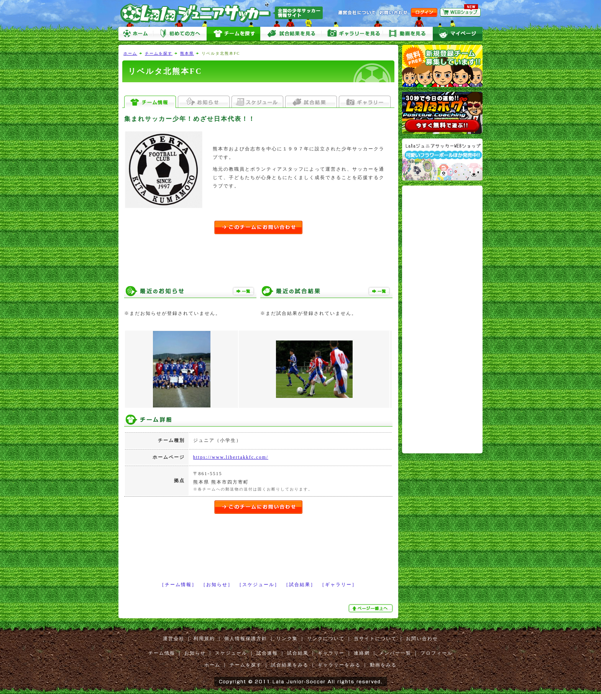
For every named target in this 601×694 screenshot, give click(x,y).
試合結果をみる (290, 665)
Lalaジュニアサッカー (224, 13)
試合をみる (291, 34)
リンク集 (287, 638)
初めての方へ (180, 34)
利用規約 (204, 638)
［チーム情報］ (178, 584)
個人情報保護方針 (245, 638)
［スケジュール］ (258, 584)
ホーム (135, 34)
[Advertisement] (258, 89)
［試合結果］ (300, 584)
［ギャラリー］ (338, 584)
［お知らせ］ (217, 584)
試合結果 (298, 653)
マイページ (458, 34)
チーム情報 (161, 653)
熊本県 (187, 53)
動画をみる (408, 34)
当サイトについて (375, 638)
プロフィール (436, 653)
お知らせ (195, 653)
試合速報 (267, 653)
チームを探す (233, 34)
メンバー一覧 (395, 653)
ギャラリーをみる (352, 34)
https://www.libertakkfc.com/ (231, 457)
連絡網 (362, 653)
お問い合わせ (422, 638)
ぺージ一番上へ (371, 608)
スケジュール (231, 653)
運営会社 (173, 638)
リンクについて (326, 638)
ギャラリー (331, 653)
